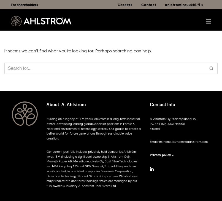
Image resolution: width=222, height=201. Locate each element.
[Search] (104, 68)
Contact (148, 4)
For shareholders (24, 4)
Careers (125, 4)
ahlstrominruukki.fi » (184, 4)
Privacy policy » (162, 155)
